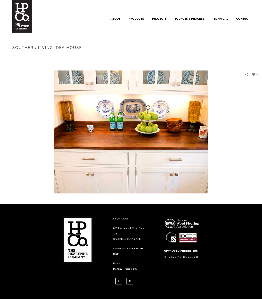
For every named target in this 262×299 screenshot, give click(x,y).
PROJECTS (159, 18)
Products (136, 18)
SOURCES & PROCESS (189, 18)
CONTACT (243, 18)
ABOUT (115, 18)
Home (187, 56)
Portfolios (200, 56)
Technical (220, 18)
